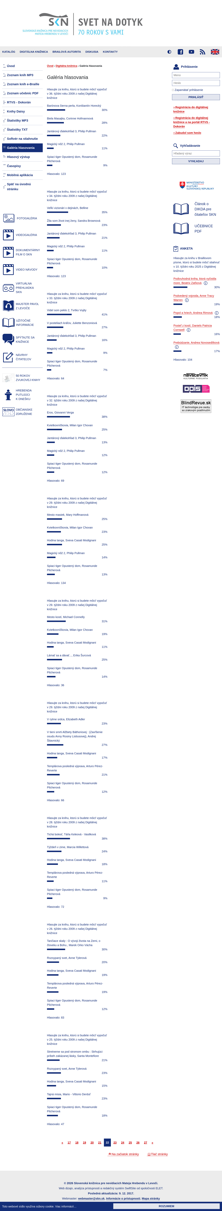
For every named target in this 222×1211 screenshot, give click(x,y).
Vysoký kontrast (169, 51)
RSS (202, 51)
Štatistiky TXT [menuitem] (17, 129)
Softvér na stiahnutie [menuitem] (22, 138)
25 (130, 1142)
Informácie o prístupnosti (123, 1198)
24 (122, 1142)
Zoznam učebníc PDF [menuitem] (22, 93)
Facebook (180, 51)
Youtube (191, 51)
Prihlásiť (196, 97)
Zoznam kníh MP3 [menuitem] (20, 75)
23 (115, 1142)
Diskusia (91, 51)
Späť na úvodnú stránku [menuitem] (19, 186)
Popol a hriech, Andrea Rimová (193, 312)
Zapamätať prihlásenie (187, 89)
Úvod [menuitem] (11, 66)
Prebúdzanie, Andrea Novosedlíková (196, 342)
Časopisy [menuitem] (14, 166)
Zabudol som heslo (188, 132)
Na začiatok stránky (125, 1154)
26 (138, 1142)
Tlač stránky (159, 1154)
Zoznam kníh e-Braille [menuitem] (23, 84)
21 (99, 1142)
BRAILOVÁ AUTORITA (67, 51)
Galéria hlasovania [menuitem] (20, 148)
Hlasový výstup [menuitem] (18, 157)
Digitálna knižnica (34, 51)
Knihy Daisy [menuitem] (16, 111)
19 (84, 1142)
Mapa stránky (151, 1198)
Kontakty (110, 51)
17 (69, 1142)
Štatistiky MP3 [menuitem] (17, 120)
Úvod (50, 65)
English (215, 51)
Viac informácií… (66, 1206)
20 (92, 1142)
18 (76, 1142)
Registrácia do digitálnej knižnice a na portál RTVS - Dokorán (191, 122)
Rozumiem (166, 1206)
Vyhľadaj (196, 161)
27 (145, 1142)
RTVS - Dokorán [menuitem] (19, 102)
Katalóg (8, 51)
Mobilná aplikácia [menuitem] (20, 175)
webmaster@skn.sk (91, 1198)
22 (107, 1142)
